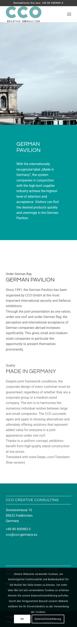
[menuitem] (69, 14)
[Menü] (69, 14)
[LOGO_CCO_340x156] (32, 14)
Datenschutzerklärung (48, 619)
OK (22, 619)
